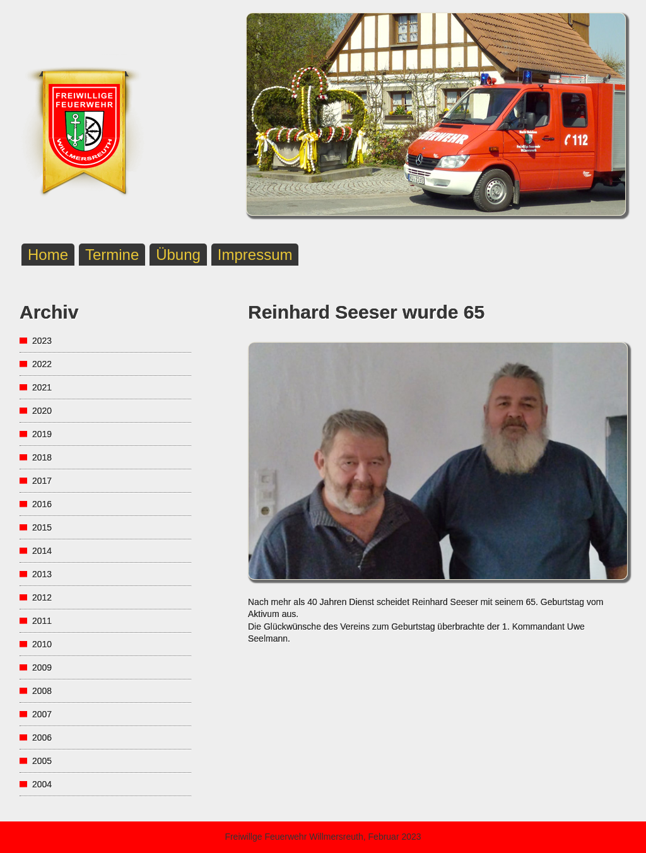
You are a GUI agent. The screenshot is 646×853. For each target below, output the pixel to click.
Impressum (255, 254)
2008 (42, 691)
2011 (42, 621)
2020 (42, 411)
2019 (42, 434)
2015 (42, 527)
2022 (42, 364)
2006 (42, 737)
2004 (42, 784)
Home (48, 254)
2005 (42, 761)
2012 (42, 597)
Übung (178, 254)
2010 (42, 644)
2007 (42, 714)
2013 (42, 574)
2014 (42, 551)
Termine (112, 254)
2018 (42, 457)
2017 (42, 481)
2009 (42, 667)
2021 (42, 387)
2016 (42, 504)
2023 (42, 341)
